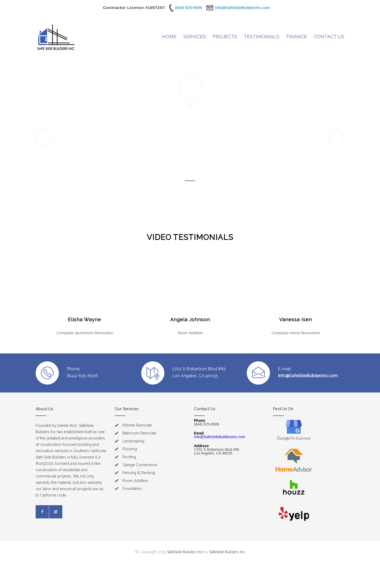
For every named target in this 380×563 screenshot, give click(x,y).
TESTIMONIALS (261, 36)
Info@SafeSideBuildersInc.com (308, 375)
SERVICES (194, 36)
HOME (169, 36)
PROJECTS (225, 36)
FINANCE (296, 36)
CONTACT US (329, 36)
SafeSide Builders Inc (185, 552)
